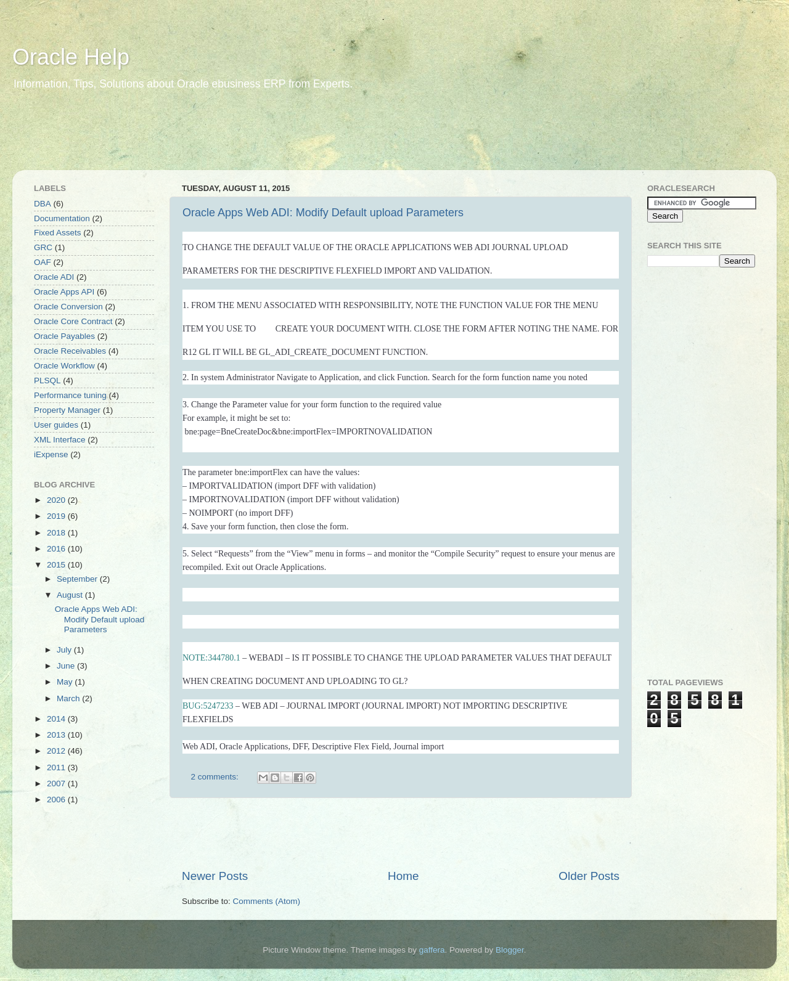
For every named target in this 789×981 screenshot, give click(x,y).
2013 (57, 734)
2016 (57, 548)
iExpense (51, 454)
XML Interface (60, 439)
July (65, 649)
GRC (43, 247)
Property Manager (67, 410)
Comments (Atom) (267, 901)
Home (403, 875)
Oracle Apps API (64, 291)
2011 (57, 767)
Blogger (510, 950)
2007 (57, 783)
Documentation (62, 218)
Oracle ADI (54, 277)
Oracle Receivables (70, 351)
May (66, 681)
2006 (57, 799)
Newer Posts (215, 875)
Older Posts (588, 875)
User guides (56, 424)
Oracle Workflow (64, 365)
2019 (57, 516)
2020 (57, 500)
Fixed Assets (57, 232)
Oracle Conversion (68, 306)
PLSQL (47, 380)
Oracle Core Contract (73, 321)
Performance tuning (70, 395)
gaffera (432, 950)
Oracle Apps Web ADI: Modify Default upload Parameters (323, 212)
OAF (42, 262)
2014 (57, 718)
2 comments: (216, 776)
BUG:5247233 (207, 705)
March (69, 698)
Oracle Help (70, 57)
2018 (57, 532)
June (67, 665)
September (78, 579)
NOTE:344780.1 (211, 657)
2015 (57, 564)
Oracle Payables (64, 336)
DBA (42, 203)
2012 (57, 750)
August (71, 595)
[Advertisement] (249, 138)
